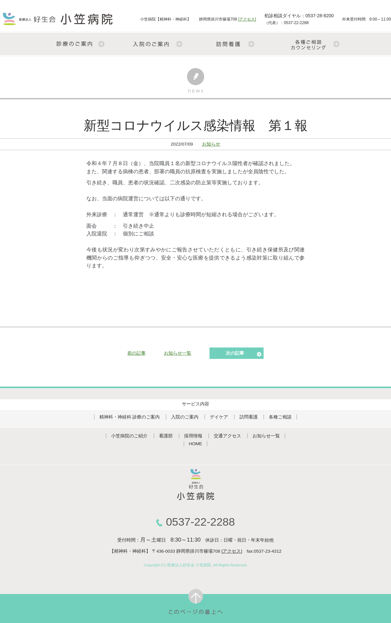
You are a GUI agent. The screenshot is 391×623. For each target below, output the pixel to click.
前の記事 (136, 353)
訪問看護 (248, 417)
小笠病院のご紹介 (129, 435)
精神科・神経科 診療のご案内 (129, 417)
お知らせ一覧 (177, 353)
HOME (195, 443)
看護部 (166, 435)
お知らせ (211, 144)
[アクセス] (247, 19)
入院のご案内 (184, 417)
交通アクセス (227, 435)
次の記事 (235, 353)
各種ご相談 (280, 417)
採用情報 (193, 435)
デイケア (219, 417)
